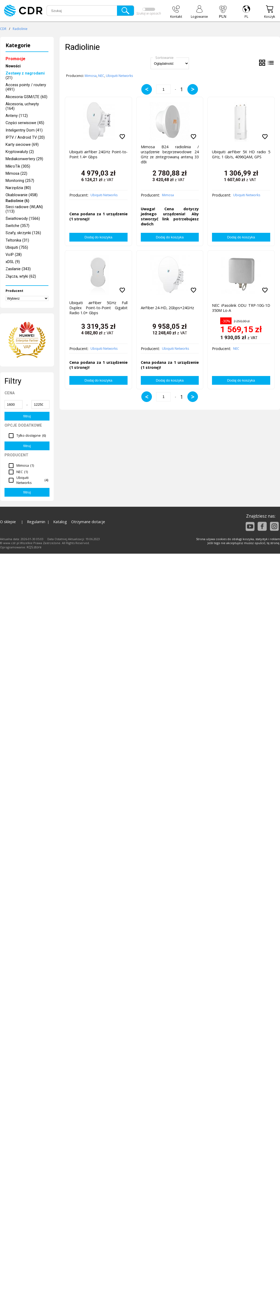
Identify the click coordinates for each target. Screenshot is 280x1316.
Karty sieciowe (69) (22, 144)
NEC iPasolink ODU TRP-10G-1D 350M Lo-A (241, 308)
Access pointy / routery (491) (26, 87)
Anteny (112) (17, 115)
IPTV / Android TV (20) (25, 137)
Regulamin (36, 521)
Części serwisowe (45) (25, 123)
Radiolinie (20, 29)
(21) (25, 75)
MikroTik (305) (18, 166)
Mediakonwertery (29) (24, 159)
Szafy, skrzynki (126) (23, 233)
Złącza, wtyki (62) (21, 276)
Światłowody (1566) (23, 218)
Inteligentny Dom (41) (24, 130)
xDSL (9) (13, 262)
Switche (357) (17, 226)
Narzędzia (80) (18, 188)
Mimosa (91, 75)
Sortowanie (164, 57)
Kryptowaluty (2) (20, 152)
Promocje (15, 58)
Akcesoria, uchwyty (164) (22, 106)
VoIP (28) (14, 254)
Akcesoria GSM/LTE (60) (26, 97)
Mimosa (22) (16, 173)
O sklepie (8, 521)
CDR (3, 29)
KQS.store (34, 547)
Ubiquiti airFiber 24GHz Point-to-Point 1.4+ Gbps (98, 154)
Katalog (60, 521)
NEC (101, 75)
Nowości (13, 66)
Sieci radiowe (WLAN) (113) (24, 209)
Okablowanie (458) (22, 195)
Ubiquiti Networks (119, 75)
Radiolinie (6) (17, 201)
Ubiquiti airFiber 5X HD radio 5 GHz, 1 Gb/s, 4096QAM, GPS (241, 154)
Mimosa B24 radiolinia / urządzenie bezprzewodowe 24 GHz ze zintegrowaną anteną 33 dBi (170, 153)
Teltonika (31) (17, 240)
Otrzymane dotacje (88, 521)
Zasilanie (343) (18, 269)
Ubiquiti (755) (17, 247)
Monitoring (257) (20, 180)
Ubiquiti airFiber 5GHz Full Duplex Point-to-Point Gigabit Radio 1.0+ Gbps (98, 307)
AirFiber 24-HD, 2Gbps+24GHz (167, 307)
